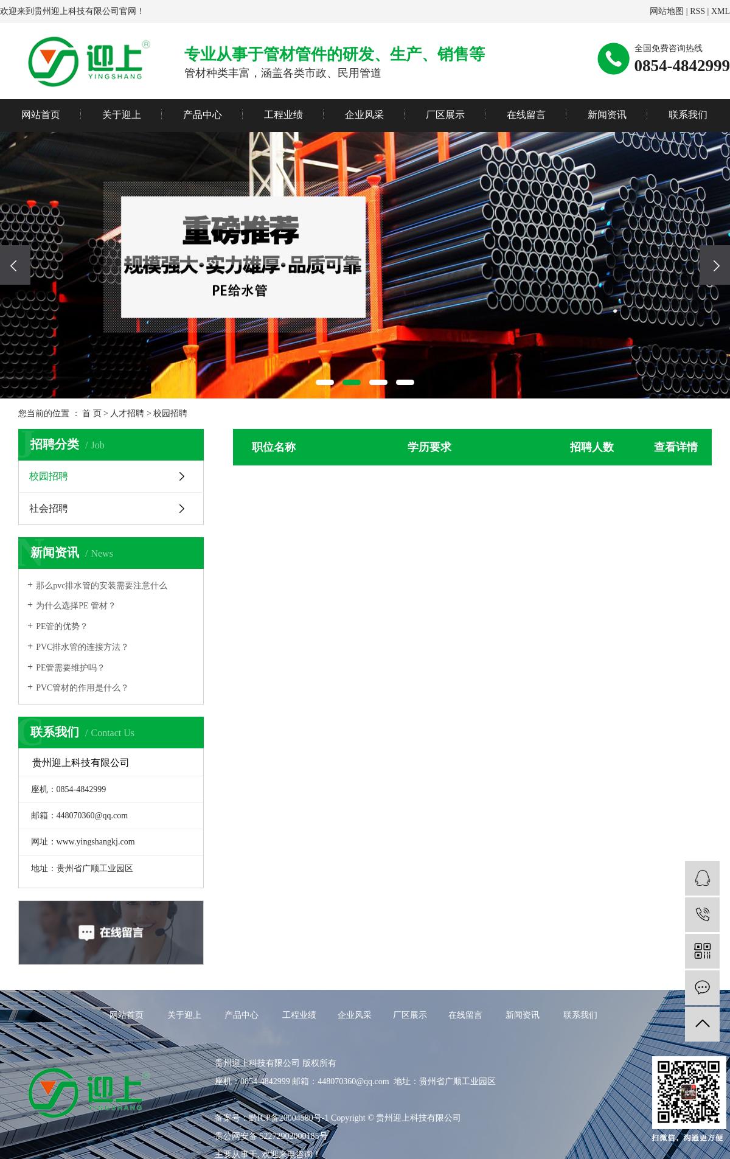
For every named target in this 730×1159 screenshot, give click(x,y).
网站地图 (667, 11)
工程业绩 (283, 115)
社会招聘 (48, 508)
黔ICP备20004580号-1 (288, 1117)
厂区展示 (445, 115)
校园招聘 (170, 413)
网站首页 (40, 115)
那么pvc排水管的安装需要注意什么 (101, 585)
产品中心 (202, 115)
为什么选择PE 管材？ (76, 605)
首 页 (92, 413)
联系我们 (688, 115)
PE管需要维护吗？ (70, 667)
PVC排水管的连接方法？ (82, 647)
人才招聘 (127, 413)
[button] (325, 382)
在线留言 (526, 115)
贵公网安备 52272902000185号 (271, 1136)
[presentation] (15, 265)
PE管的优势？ (62, 626)
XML (720, 11)
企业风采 (364, 115)
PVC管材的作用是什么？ (82, 687)
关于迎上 (121, 115)
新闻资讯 (607, 115)
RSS (697, 11)
